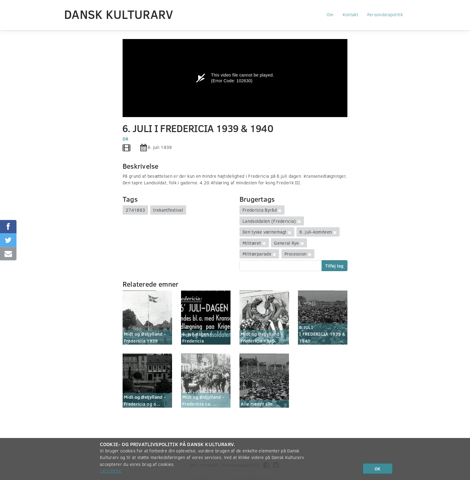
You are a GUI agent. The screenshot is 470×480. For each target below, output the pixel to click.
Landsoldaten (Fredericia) (269, 221)
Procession (295, 254)
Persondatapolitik (385, 14)
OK (377, 469)
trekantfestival (168, 210)
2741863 (135, 210)
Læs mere (110, 471)
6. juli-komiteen (315, 232)
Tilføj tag (334, 266)
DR (126, 139)
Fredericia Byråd (259, 210)
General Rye (286, 243)
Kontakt (350, 14)
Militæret (251, 243)
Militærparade (256, 254)
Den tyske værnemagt (264, 232)
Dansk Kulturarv (118, 14)
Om (330, 14)
